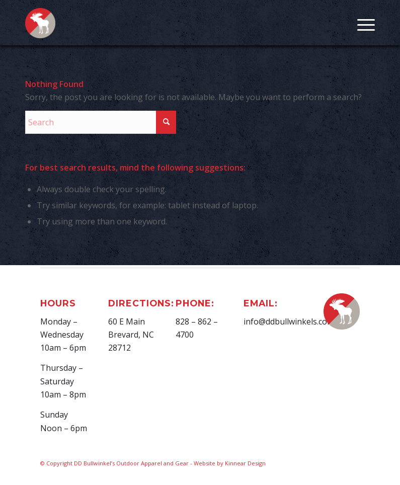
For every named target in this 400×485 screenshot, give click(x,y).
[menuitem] (361, 22)
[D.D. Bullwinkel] (40, 28)
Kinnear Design (245, 463)
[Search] (100, 122)
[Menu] (361, 22)
